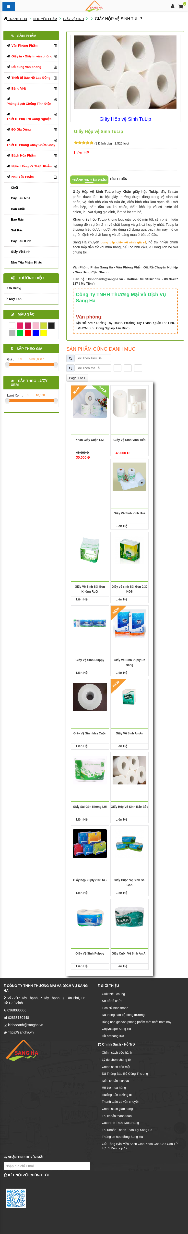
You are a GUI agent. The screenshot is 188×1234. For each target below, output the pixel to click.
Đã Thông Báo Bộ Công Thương (125, 1073)
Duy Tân (14, 298)
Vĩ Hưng (14, 288)
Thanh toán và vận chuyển (120, 1101)
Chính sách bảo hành (117, 1052)
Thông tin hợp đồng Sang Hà (122, 1137)
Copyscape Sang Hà (116, 1029)
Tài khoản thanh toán (117, 1116)
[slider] (84, 143)
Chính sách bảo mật (116, 1067)
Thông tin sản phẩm (89, 180)
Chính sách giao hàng (117, 1109)
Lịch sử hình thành (115, 1008)
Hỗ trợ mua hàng (114, 1087)
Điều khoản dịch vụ (115, 1081)
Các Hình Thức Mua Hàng (120, 1123)
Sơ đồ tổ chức (112, 1001)
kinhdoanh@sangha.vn (105, 279)
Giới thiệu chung (113, 994)
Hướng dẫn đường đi (117, 1095)
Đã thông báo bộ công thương (123, 1015)
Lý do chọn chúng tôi (116, 1060)
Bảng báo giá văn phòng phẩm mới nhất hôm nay (136, 1022)
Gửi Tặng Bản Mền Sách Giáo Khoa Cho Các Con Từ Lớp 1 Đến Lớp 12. (140, 1146)
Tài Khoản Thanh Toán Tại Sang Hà (127, 1130)
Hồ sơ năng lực (113, 1036)
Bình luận (118, 179)
